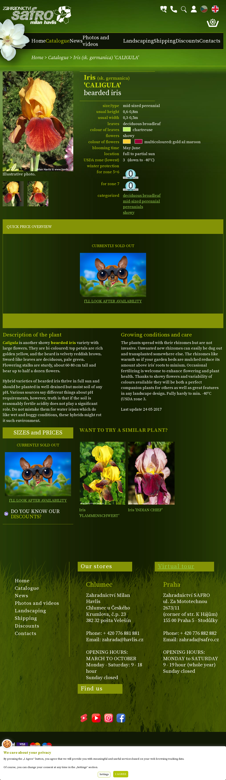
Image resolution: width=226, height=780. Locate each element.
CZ (202, 8)
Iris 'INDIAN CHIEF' (145, 510)
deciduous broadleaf (142, 195)
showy (128, 212)
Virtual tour (176, 566)
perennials (133, 206)
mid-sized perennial (141, 201)
